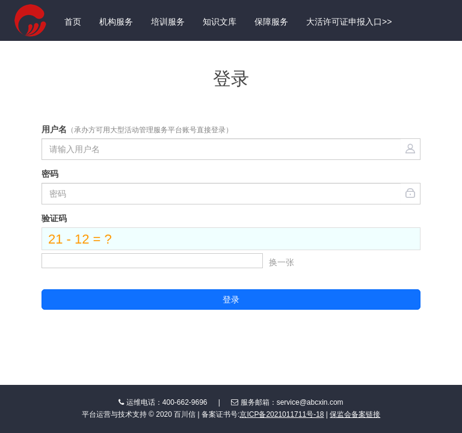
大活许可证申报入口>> (349, 21)
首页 (72, 21)
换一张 (281, 262)
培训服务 (168, 21)
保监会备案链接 (355, 414)
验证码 (54, 218)
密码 (50, 174)
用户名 (137, 129)
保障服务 (271, 21)
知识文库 (219, 21)
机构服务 (116, 21)
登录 (231, 299)
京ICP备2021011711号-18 (281, 414)
